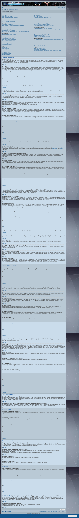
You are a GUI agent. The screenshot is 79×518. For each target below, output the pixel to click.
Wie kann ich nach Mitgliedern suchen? (39, 35)
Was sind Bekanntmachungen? (6, 51)
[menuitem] (3, 7)
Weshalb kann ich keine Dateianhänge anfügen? (8, 40)
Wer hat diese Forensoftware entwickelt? (39, 48)
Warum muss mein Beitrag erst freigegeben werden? (9, 43)
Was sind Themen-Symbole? (6, 54)
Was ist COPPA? (4, 15)
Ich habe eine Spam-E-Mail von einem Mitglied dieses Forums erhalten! (44, 25)
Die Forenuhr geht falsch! (5, 26)
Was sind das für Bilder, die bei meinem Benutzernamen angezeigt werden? (12, 28)
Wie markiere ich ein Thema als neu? (7, 44)
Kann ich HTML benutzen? (5, 48)
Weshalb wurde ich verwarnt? (6, 41)
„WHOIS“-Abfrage (6, 495)
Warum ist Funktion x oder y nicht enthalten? (40, 49)
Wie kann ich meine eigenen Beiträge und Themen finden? (42, 36)
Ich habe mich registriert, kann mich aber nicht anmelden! (10, 17)
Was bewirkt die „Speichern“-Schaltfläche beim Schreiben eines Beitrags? (12, 42)
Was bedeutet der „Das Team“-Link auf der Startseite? (41, 20)
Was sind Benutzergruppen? (38, 16)
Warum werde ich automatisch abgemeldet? (8, 20)
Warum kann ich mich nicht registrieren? (7, 16)
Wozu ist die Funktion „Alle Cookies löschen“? (8, 21)
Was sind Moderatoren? (37, 15)
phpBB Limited (54, 148)
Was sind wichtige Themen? (6, 52)
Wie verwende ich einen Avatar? (6, 29)
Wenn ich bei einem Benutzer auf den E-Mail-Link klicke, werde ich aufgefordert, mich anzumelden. (15, 31)
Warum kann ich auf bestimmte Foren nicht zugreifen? (9, 39)
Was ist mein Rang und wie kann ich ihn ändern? (8, 30)
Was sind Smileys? (4, 49)
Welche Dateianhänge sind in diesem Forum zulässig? (41, 44)
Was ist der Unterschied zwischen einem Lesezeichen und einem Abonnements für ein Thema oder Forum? (48, 39)
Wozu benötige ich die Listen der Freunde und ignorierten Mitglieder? (43, 28)
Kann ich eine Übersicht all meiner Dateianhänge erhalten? (42, 45)
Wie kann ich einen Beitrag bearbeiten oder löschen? (9, 35)
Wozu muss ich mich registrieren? (6, 14)
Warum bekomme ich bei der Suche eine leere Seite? (41, 34)
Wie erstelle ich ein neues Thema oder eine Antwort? (9, 34)
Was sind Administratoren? (37, 14)
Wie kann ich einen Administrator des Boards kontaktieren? (42, 51)
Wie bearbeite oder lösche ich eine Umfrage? (8, 38)
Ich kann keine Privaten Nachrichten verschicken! (41, 23)
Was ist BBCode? (4, 47)
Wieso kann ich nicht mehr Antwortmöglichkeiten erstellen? (10, 37)
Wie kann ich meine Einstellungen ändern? (8, 24)
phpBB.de (61, 148)
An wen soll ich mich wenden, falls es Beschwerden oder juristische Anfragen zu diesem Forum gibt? (47, 50)
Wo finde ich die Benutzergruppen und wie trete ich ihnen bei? (42, 17)
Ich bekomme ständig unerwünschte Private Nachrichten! (42, 24)
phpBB (31, 513)
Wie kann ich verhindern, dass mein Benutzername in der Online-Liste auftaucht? (13, 25)
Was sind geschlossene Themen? (6, 53)
